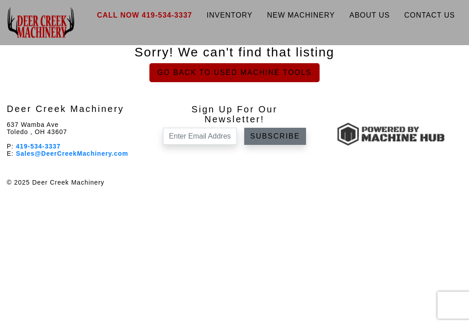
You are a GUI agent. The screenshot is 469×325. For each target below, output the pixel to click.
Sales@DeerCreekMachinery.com (72, 153)
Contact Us (429, 15)
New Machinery (301, 15)
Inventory (230, 15)
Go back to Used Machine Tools (234, 72)
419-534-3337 (38, 146)
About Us (369, 15)
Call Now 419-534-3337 (144, 15)
